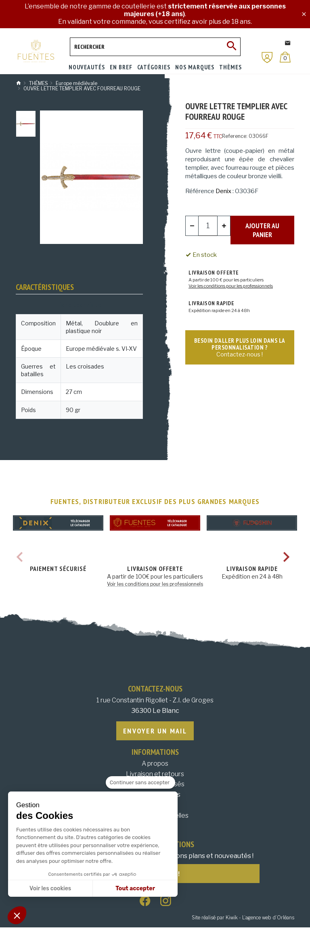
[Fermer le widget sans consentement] (140, 782)
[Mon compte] (267, 57)
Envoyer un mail (155, 731)
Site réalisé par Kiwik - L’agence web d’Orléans (243, 919)
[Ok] (231, 46)
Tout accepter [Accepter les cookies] (135, 888)
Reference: (234, 136)
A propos (155, 764)
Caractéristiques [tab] (45, 287)
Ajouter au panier (262, 225)
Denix (223, 191)
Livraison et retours (155, 775)
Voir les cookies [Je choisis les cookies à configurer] (50, 888)
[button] (17, 915)
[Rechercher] (155, 46)
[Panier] (285, 57)
